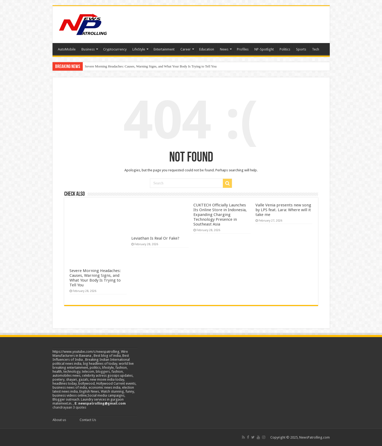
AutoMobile (67, 49)
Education (206, 49)
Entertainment (164, 49)
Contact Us (88, 420)
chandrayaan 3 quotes (69, 407)
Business (88, 49)
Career (185, 49)
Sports (301, 49)
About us (59, 420)
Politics (285, 49)
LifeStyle (138, 49)
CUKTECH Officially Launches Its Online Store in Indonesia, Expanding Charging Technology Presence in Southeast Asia (220, 215)
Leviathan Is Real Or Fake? (155, 238)
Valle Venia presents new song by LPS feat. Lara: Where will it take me (283, 210)
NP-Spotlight (264, 49)
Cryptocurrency (115, 49)
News (224, 49)
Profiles (243, 49)
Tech (315, 49)
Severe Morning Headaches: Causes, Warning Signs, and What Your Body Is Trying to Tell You (151, 66)
